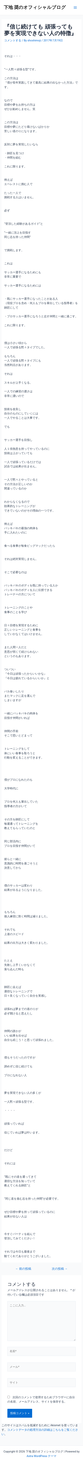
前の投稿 (23, 1268)
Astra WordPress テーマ (41, 1456)
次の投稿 (59, 1268)
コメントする (12, 40)
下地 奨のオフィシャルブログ (35, 7)
